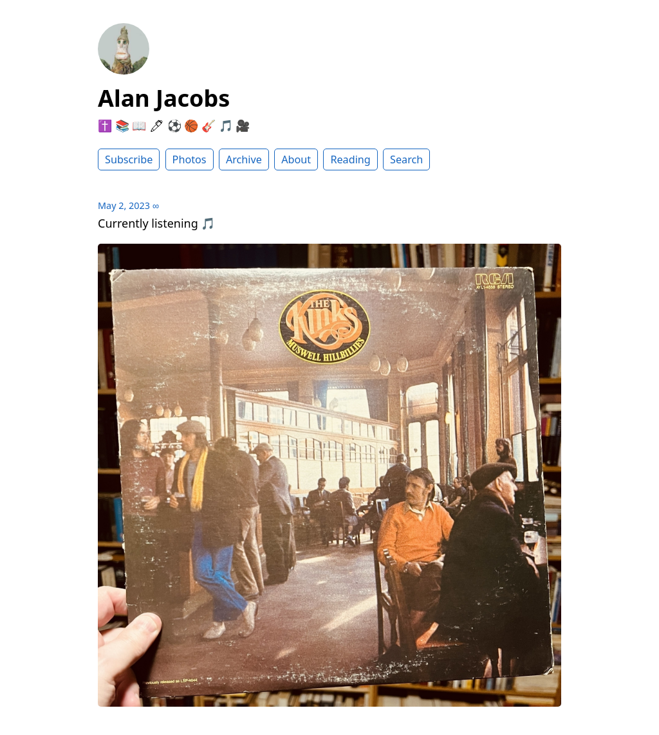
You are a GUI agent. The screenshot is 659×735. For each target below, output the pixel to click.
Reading (350, 159)
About (296, 159)
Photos (189, 159)
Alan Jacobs (164, 98)
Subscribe (129, 159)
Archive (244, 159)
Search (406, 159)
